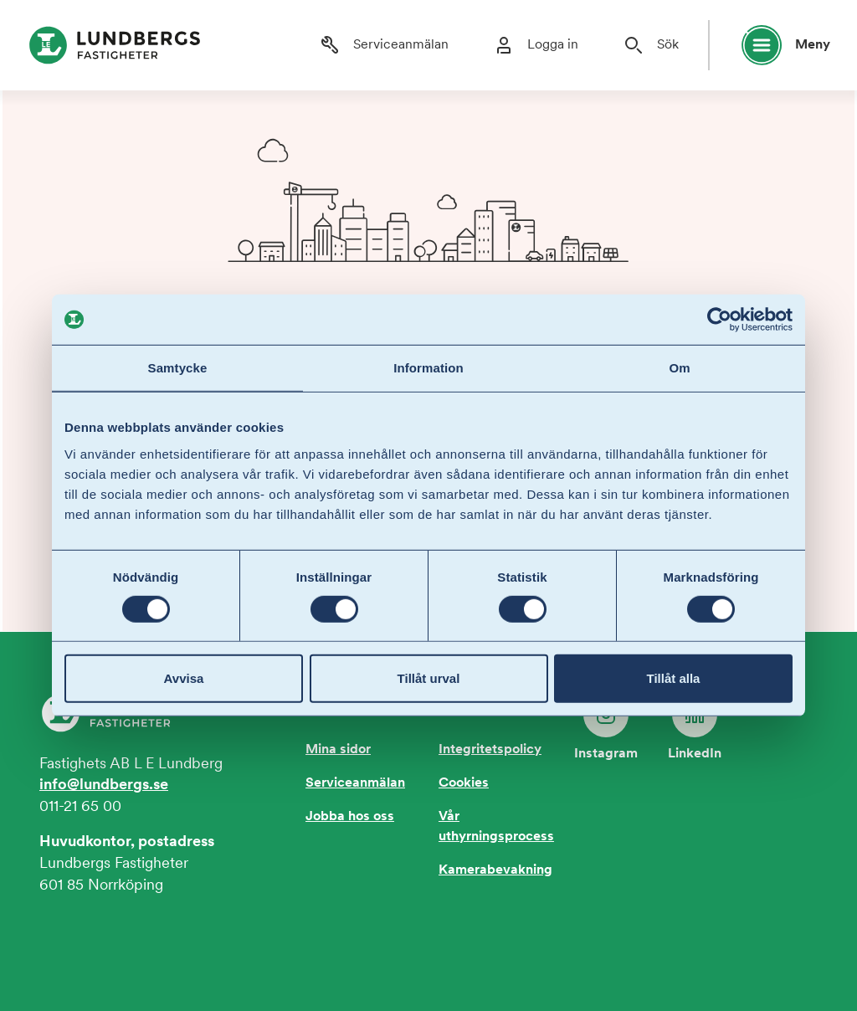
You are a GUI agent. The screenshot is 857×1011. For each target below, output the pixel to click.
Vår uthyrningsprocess (496, 827)
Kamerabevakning (495, 870)
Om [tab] (679, 368)
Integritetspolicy (490, 750)
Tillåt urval (429, 678)
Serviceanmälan (355, 783)
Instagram (606, 726)
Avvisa (184, 678)
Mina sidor (338, 750)
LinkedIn (694, 726)
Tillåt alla (673, 678)
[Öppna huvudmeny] (778, 45)
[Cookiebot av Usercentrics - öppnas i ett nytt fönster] (719, 319)
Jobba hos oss (349, 817)
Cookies (464, 783)
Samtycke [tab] (178, 368)
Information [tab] (428, 368)
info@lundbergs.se (103, 785)
